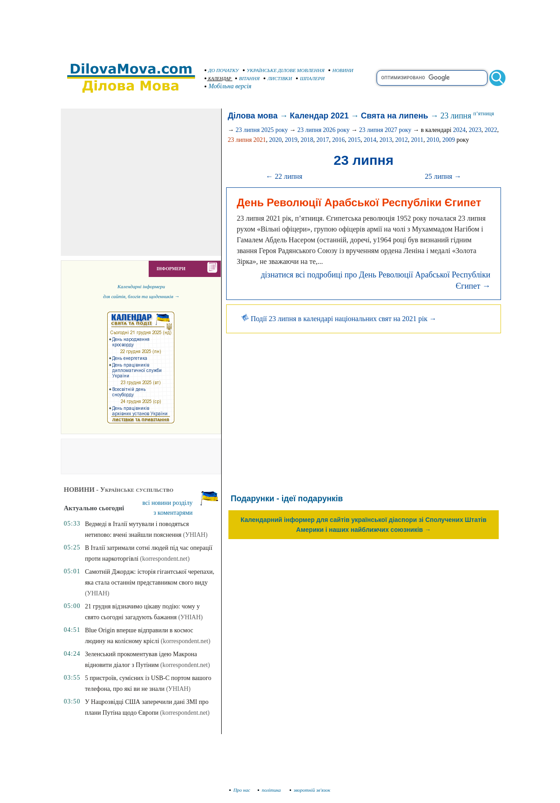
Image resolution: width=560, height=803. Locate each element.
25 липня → (443, 176)
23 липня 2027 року (385, 130)
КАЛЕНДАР (218, 78)
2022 (490, 130)
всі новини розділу (167, 502)
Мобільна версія (228, 86)
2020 (275, 139)
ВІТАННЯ (247, 78)
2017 (322, 139)
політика (270, 790)
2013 (385, 139)
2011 (417, 139)
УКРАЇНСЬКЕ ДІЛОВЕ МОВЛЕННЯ (284, 70)
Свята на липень (394, 115)
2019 (291, 139)
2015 (354, 139)
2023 (475, 130)
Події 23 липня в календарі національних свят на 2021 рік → (338, 318)
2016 (338, 139)
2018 (306, 139)
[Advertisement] (280, 27)
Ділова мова (253, 115)
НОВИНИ (341, 70)
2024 (459, 130)
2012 (401, 139)
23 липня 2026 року (323, 130)
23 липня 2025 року (262, 130)
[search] (432, 78)
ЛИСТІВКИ (278, 78)
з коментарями (173, 512)
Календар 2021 (319, 115)
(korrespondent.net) (165, 558)
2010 (433, 139)
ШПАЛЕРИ (310, 78)
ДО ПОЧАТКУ (222, 70)
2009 (448, 139)
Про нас (239, 790)
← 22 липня (284, 176)
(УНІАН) (195, 534)
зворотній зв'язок (310, 790)
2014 (370, 139)
